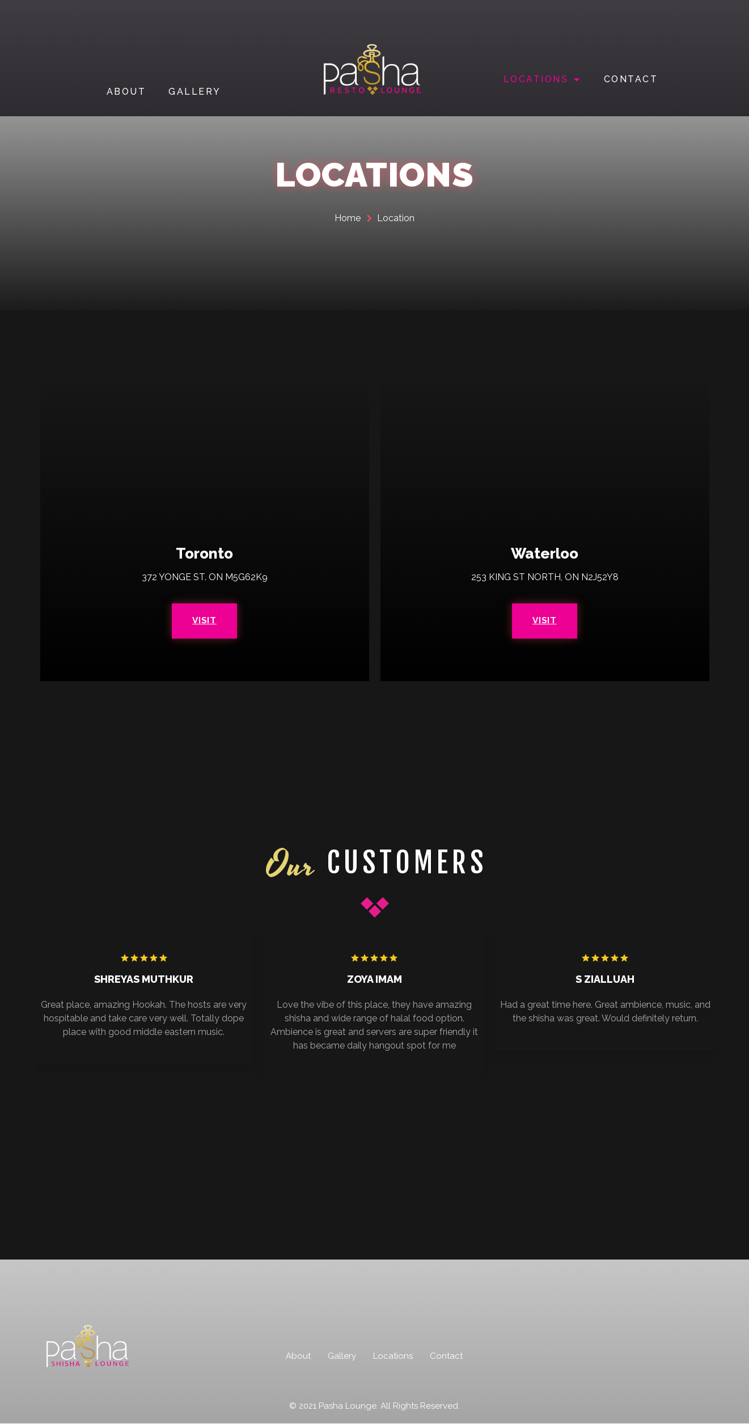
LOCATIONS (542, 79)
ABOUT (126, 91)
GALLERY (194, 91)
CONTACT (631, 79)
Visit (204, 620)
